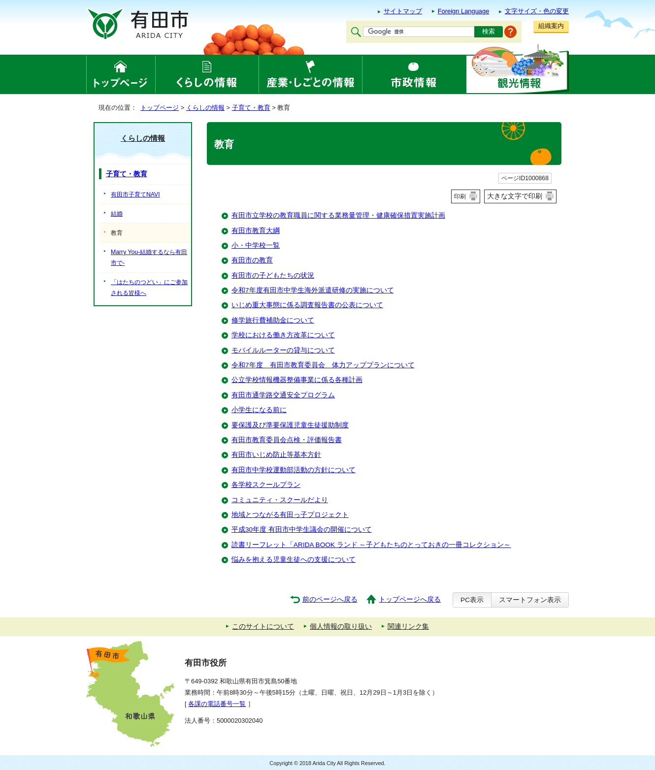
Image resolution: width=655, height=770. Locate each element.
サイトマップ (403, 11)
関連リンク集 (408, 626)
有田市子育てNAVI (135, 194)
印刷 (460, 196)
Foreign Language (464, 11)
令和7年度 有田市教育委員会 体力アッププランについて (323, 365)
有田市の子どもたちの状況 (272, 275)
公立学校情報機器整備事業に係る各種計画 (296, 380)
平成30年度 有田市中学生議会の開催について (301, 529)
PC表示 (472, 600)
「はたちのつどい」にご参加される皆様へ (149, 287)
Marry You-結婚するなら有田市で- (149, 257)
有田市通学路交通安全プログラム (283, 395)
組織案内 (551, 26)
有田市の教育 (252, 260)
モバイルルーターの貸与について (283, 350)
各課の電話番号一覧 (217, 703)
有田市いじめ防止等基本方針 (276, 454)
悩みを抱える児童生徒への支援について (293, 559)
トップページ (159, 107)
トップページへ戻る (410, 599)
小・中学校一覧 (255, 245)
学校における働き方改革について (283, 335)
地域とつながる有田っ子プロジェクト (290, 514)
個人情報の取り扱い (341, 626)
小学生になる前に (259, 410)
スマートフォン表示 (530, 600)
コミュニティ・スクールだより (279, 500)
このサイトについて (263, 626)
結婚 (117, 213)
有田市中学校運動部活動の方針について (293, 470)
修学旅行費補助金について (272, 320)
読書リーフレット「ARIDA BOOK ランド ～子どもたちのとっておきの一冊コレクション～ (371, 544)
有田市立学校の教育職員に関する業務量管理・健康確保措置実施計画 (338, 215)
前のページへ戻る (330, 599)
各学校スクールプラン (265, 484)
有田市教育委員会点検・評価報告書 (286, 440)
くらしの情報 (205, 107)
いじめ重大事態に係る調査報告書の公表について (307, 305)
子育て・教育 (251, 107)
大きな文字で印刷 (514, 196)
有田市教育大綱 (255, 230)
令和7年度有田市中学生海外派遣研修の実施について (312, 290)
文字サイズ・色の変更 (537, 11)
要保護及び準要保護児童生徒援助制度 (290, 425)
